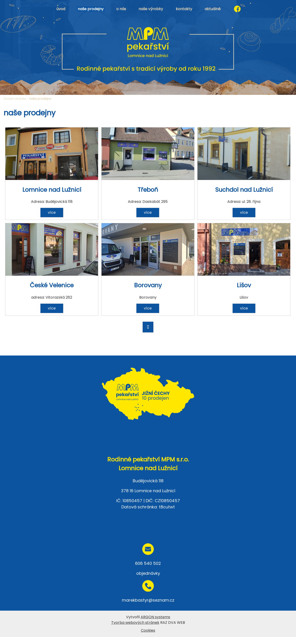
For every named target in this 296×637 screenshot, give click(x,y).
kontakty (184, 9)
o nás (121, 9)
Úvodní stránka (15, 99)
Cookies (148, 630)
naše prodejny (91, 9)
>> (148, 327)
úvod (60, 9)
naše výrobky (151, 9)
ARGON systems (155, 617)
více (52, 212)
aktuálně (213, 9)
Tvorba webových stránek (135, 622)
